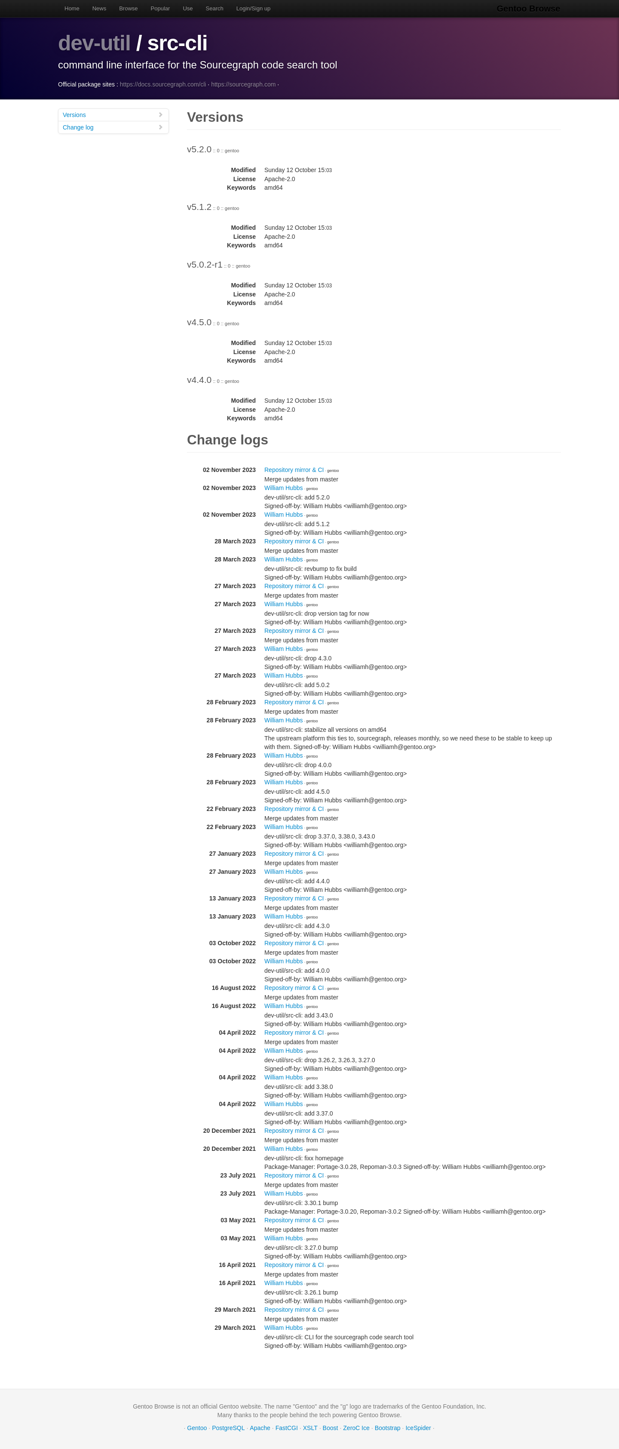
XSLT (310, 1427)
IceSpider (418, 1427)
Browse (128, 8)
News (99, 8)
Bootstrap (388, 1427)
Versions (113, 114)
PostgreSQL (228, 1427)
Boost (330, 1427)
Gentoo (197, 1427)
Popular (160, 8)
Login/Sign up (253, 8)
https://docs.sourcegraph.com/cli (163, 83)
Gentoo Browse (529, 8)
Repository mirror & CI (294, 469)
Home (72, 8)
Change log (113, 126)
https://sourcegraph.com (243, 83)
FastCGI (287, 1427)
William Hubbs (283, 487)
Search (215, 8)
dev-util (94, 43)
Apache (260, 1427)
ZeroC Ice (356, 1427)
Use (188, 8)
